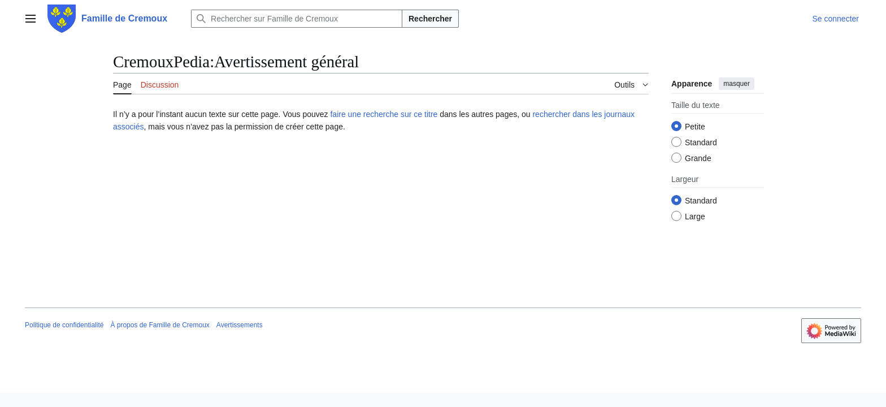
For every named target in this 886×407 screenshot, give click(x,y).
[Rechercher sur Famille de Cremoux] (296, 19)
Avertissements (239, 325)
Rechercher (430, 18)
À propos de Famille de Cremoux (159, 325)
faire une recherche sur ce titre (383, 114)
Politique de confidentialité (64, 325)
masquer (736, 84)
